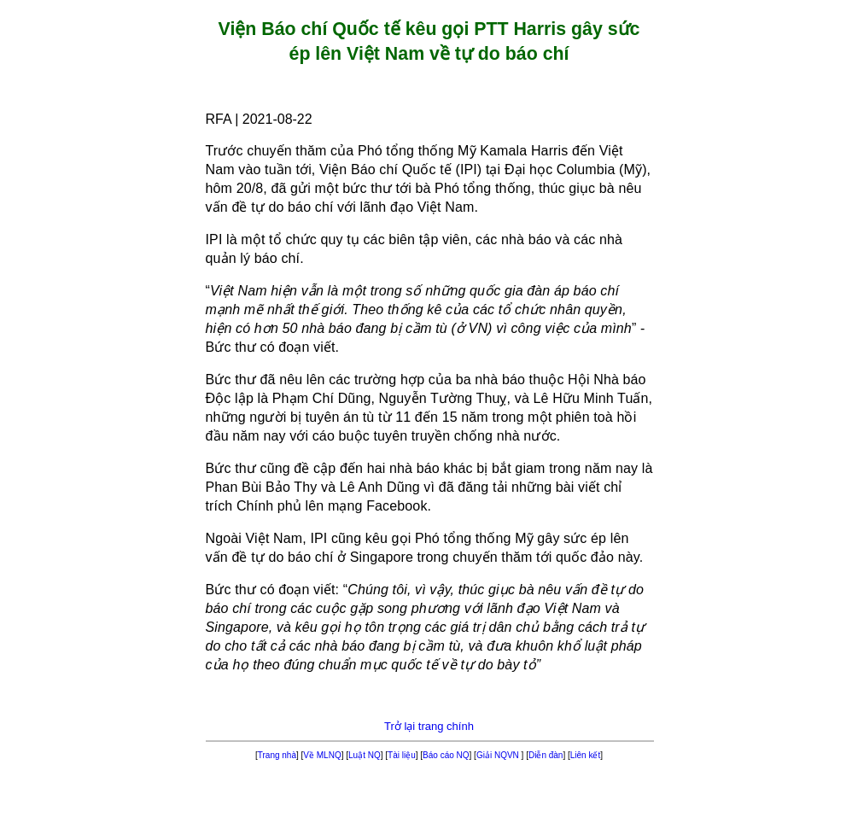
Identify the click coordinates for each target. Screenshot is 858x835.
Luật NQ (364, 755)
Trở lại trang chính (429, 726)
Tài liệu (402, 755)
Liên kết (585, 755)
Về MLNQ (322, 755)
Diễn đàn (545, 755)
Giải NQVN (499, 755)
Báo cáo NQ (446, 755)
